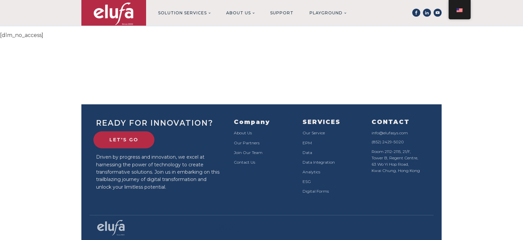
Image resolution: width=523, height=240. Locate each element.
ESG (307, 181)
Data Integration (319, 162)
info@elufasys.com (390, 133)
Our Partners (246, 143)
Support (282, 12)
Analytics (311, 172)
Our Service (314, 133)
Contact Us (244, 162)
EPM (307, 143)
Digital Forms (316, 191)
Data (307, 152)
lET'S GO (123, 140)
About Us (238, 12)
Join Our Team (248, 152)
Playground (326, 12)
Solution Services (182, 12)
